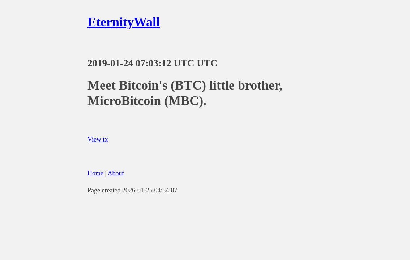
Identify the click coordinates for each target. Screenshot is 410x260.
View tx (97, 139)
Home (95, 173)
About (116, 173)
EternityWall (123, 22)
